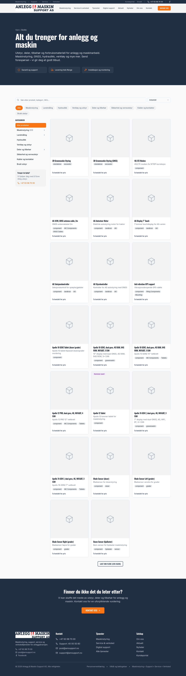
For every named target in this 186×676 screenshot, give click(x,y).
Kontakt (149, 8)
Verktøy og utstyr (79, 108)
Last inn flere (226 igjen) (110, 563)
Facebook (21, 655)
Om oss (140, 8)
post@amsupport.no (25, 652)
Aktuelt (121, 8)
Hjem (17, 30)
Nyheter (130, 8)
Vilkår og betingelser (118, 666)
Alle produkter (23, 125)
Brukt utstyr (22, 113)
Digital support (109, 8)
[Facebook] (170, 2)
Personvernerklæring (96, 666)
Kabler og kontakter (145, 108)
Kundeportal (129, 2)
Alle (19, 108)
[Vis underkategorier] (44, 130)
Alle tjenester (102, 651)
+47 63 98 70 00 (155, 2)
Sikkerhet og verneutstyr (121, 108)
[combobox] (159, 100)
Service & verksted (81, 8)
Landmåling (48, 108)
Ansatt (139, 2)
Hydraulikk (62, 108)
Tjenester (96, 8)
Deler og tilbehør (99, 108)
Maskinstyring (65, 8)
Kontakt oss (164, 8)
